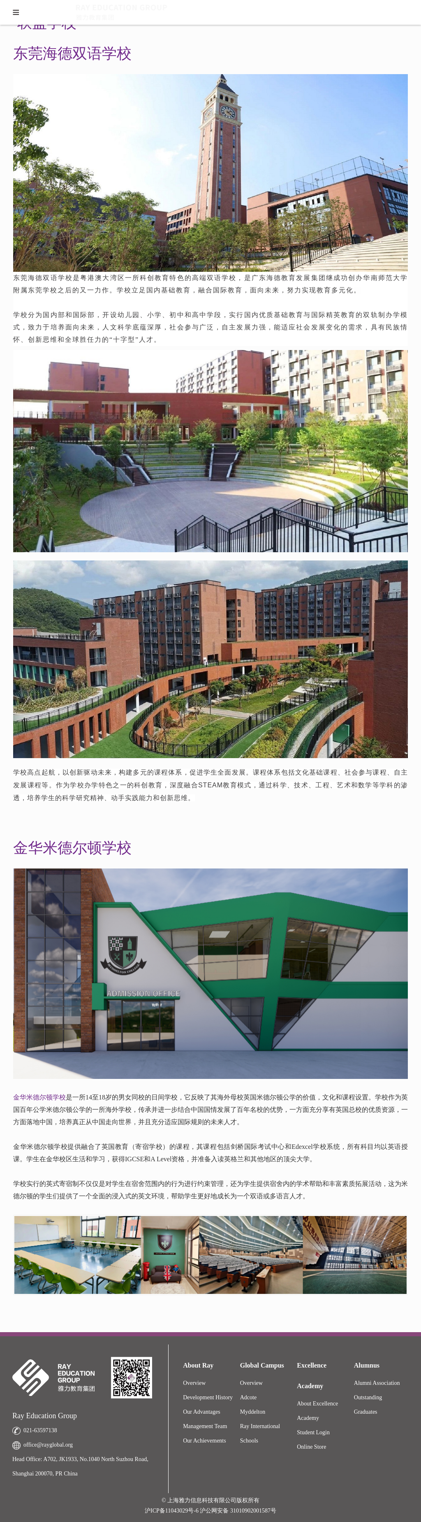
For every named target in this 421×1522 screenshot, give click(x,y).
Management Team (205, 1426)
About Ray (198, 1365)
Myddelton (252, 1412)
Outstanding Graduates (368, 1404)
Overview (194, 1383)
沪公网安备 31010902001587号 (238, 1511)
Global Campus (262, 1365)
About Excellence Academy (317, 1411)
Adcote (248, 1397)
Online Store (311, 1447)
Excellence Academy (311, 1375)
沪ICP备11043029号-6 (172, 1511)
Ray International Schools (260, 1433)
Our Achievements (204, 1441)
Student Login (313, 1432)
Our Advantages (201, 1412)
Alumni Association (377, 1383)
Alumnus (366, 1365)
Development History (208, 1397)
